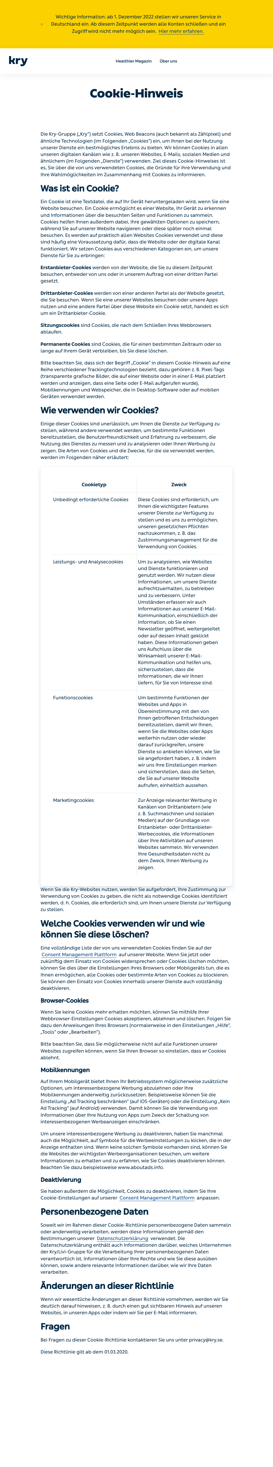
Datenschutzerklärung (122, 1238)
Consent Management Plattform (79, 955)
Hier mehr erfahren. (181, 31)
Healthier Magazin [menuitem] (134, 61)
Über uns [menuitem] (168, 61)
